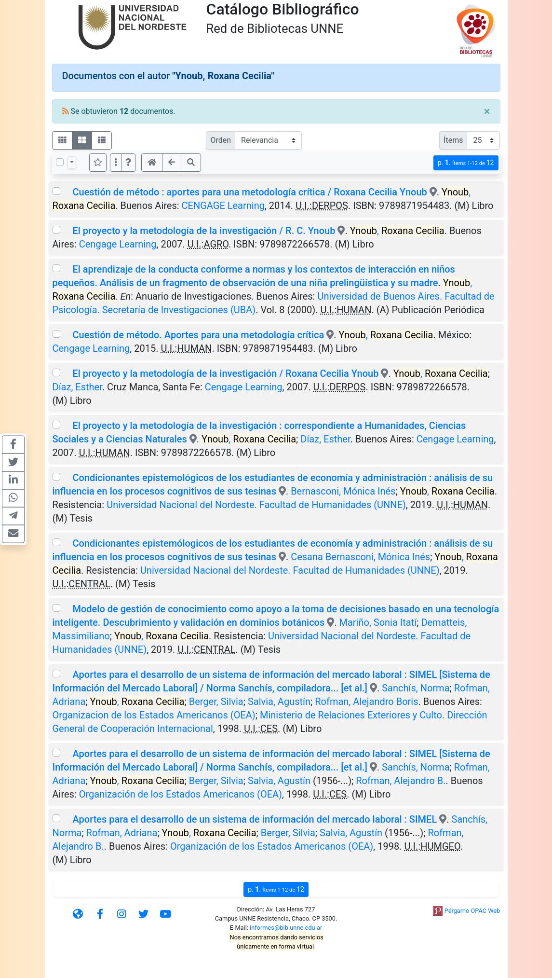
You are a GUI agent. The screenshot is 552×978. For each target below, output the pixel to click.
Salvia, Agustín (279, 701)
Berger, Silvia (216, 701)
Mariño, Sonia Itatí (378, 622)
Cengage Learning (118, 244)
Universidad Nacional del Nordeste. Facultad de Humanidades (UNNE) (256, 504)
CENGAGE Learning (223, 205)
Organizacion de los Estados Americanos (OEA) (154, 715)
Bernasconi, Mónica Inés (343, 491)
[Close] (487, 111)
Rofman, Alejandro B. (400, 780)
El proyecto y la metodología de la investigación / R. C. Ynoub (203, 230)
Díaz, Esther (77, 387)
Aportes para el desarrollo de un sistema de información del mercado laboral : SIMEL (254, 819)
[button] (128, 162)
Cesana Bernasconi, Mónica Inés (360, 557)
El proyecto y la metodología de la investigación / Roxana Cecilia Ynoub (225, 373)
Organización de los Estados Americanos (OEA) (180, 794)
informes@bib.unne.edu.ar (286, 927)
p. (466, 163)
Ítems (453, 140)
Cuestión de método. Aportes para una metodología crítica (198, 335)
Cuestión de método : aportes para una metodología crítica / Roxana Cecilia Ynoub (249, 192)
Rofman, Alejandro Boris (366, 701)
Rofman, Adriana (122, 833)
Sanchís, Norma (415, 688)
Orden (220, 140)
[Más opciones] (115, 162)
